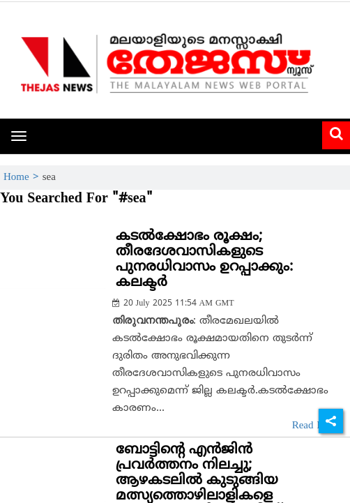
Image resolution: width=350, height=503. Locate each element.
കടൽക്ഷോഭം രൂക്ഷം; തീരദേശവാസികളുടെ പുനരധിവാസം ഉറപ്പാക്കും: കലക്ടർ (204, 260)
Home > (23, 177)
